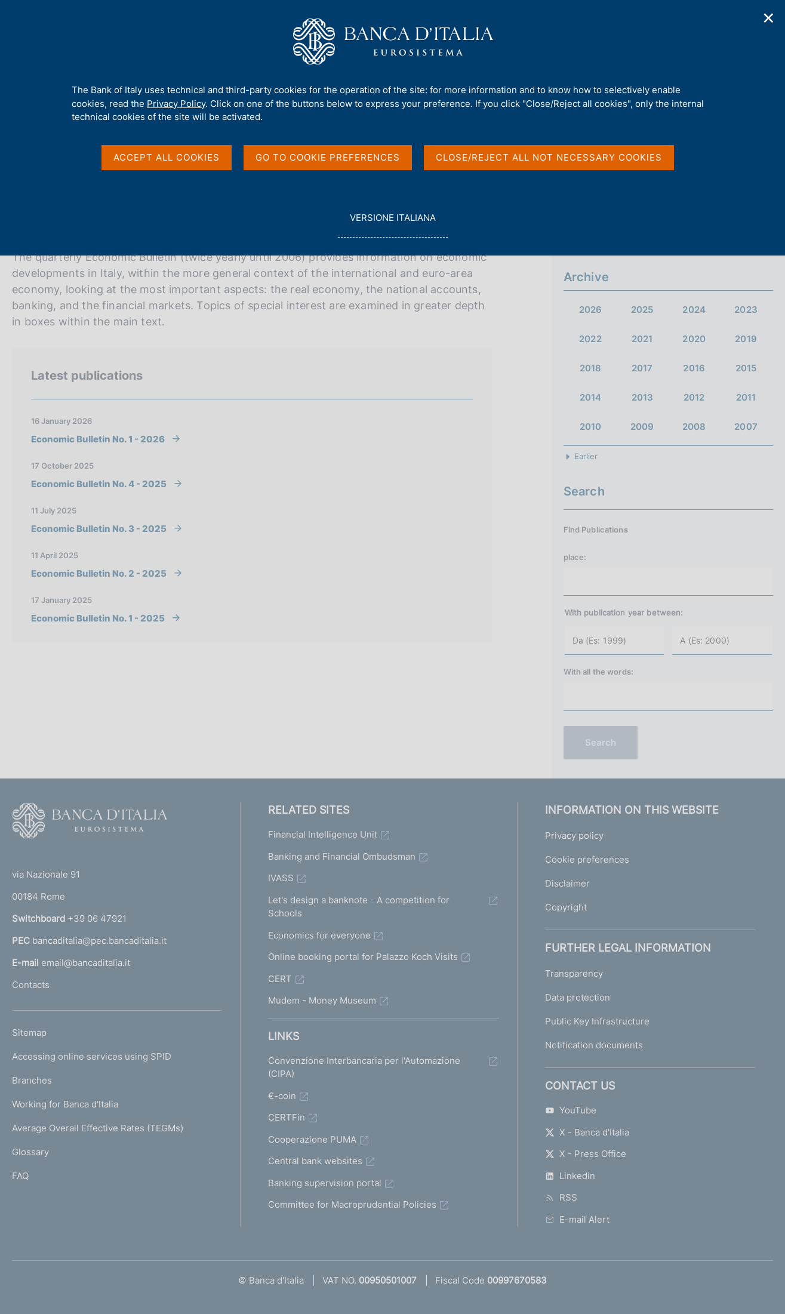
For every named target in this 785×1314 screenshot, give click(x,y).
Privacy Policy (176, 103)
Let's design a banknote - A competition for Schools (359, 906)
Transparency (574, 973)
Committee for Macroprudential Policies (352, 1204)
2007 (746, 426)
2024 (694, 309)
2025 (642, 309)
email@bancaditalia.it (85, 962)
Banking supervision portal (324, 1183)
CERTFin (286, 1117)
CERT (280, 978)
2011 (746, 397)
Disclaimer (567, 883)
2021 (642, 338)
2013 (643, 397)
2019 (746, 338)
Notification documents (594, 1045)
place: (575, 557)
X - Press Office (585, 1153)
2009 (642, 426)
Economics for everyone (319, 935)
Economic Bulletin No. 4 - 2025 (99, 483)
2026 (590, 309)
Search (601, 742)
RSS (561, 1197)
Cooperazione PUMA (312, 1139)
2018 (591, 368)
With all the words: (598, 671)
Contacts (31, 984)
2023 (746, 309)
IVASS (281, 878)
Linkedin (570, 1175)
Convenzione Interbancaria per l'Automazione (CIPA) (364, 1067)
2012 (694, 397)
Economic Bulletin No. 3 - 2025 (99, 528)
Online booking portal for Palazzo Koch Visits (363, 956)
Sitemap (29, 1032)
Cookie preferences (587, 859)
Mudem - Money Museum (322, 1000)
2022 (590, 338)
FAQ (20, 1175)
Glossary (30, 1152)
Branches (32, 1080)
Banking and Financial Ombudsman (341, 856)
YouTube (570, 1110)
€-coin (282, 1095)
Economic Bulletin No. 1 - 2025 (98, 618)
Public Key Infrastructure (597, 1021)
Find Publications (596, 529)
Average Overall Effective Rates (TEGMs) (97, 1128)
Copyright (566, 907)
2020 (694, 338)
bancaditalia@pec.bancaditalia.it (99, 940)
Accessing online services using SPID (91, 1056)
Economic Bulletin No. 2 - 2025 (99, 573)
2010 (591, 426)
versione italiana (392, 224)
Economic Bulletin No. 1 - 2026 (98, 438)
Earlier (586, 456)
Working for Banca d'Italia (65, 1104)
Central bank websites (315, 1161)
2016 (694, 368)
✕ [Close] (769, 18)
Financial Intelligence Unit (322, 834)
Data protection (577, 997)
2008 (694, 426)
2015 (746, 368)
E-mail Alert (577, 1219)
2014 (591, 397)
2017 (642, 368)
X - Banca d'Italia (587, 1132)
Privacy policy (574, 835)
